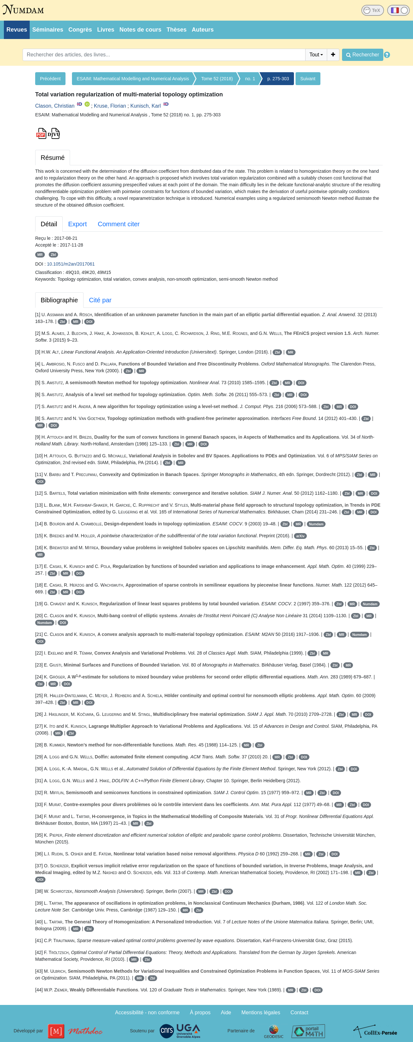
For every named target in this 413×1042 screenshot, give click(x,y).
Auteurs (203, 29)
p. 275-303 (278, 78)
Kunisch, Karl (145, 106)
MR (40, 255)
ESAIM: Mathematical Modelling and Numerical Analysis (133, 78)
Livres (105, 29)
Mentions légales (260, 1012)
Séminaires (47, 29)
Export (77, 224)
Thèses (176, 29)
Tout (314, 54)
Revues (16, 29)
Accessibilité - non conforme (147, 1012)
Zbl (53, 255)
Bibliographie (59, 300)
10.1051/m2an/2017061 (71, 264)
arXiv (300, 536)
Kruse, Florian (110, 106)
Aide (226, 1012)
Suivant (308, 78)
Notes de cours (140, 29)
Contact (299, 1012)
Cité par (100, 300)
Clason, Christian (55, 106)
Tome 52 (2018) (217, 78)
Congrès (80, 29)
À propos (200, 1012)
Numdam (316, 524)
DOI (89, 322)
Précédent (50, 78)
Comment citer (119, 224)
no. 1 (250, 78)
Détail (49, 224)
